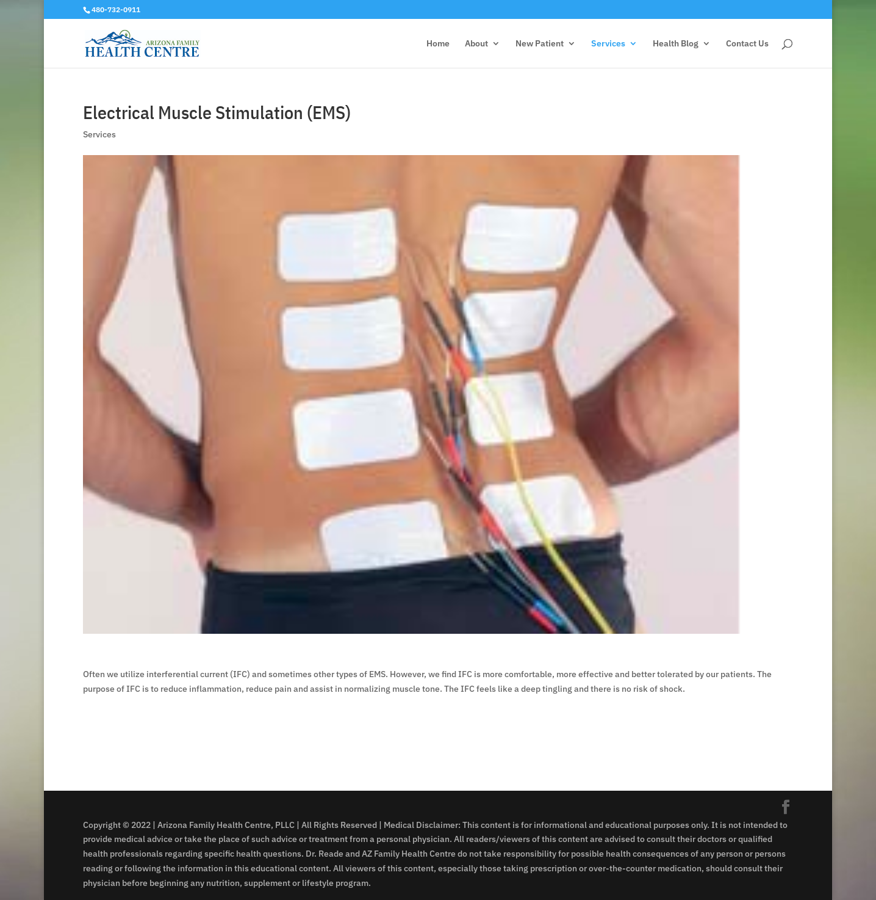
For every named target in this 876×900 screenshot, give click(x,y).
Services (608, 44)
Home (438, 44)
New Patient (539, 44)
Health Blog (675, 44)
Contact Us (747, 44)
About (476, 44)
